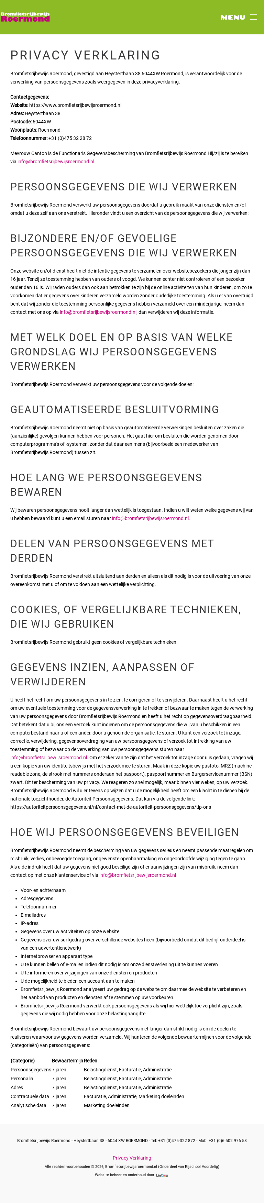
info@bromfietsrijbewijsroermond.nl (56, 161)
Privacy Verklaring (132, 1157)
